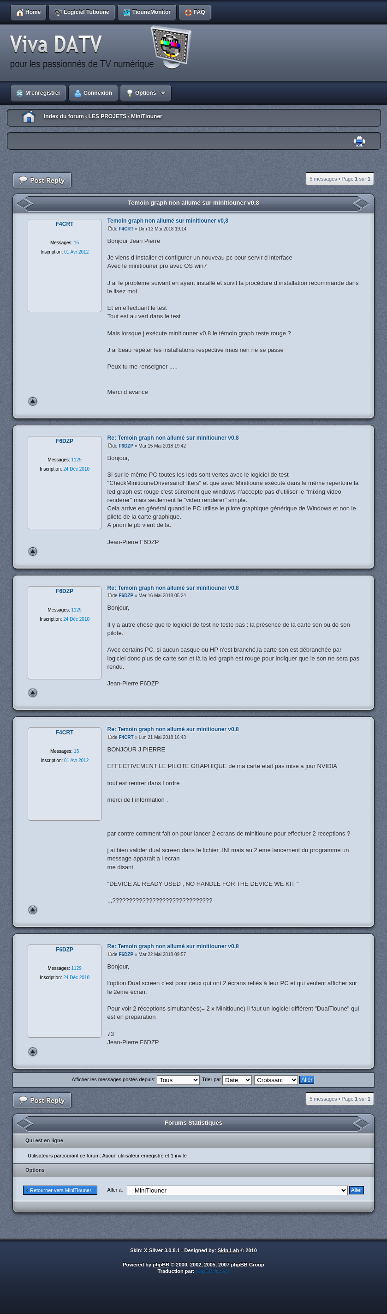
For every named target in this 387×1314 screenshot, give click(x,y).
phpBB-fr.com (213, 1271)
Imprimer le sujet (359, 141)
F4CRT (126, 228)
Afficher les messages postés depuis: (136, 1079)
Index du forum (64, 116)
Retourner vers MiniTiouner (60, 1190)
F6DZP (126, 445)
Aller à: (115, 1190)
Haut (33, 401)
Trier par (227, 1079)
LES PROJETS (107, 116)
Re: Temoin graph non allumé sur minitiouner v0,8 (173, 438)
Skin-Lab (228, 1250)
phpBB (161, 1264)
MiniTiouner (146, 116)
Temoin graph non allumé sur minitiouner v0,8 (193, 202)
